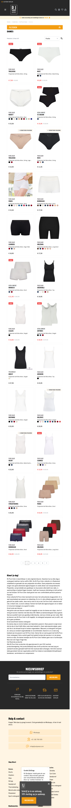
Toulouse (12, 71)
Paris (39, 504)
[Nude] (50, 248)
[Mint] (26, 119)
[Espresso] (21, 119)
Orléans (40, 547)
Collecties (15, 22)
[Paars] (43, 465)
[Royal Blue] (31, 119)
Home (8, 22)
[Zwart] (38, 75)
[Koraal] (60, 421)
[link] (23, 563)
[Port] (52, 205)
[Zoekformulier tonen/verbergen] (56, 10)
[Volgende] (46, 563)
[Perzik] (55, 205)
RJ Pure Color (23, 22)
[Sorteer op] (51, 38)
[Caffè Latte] (29, 119)
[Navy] (9, 119)
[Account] (59, 10)
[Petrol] (21, 205)
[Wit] (40, 292)
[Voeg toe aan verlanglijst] (62, 9)
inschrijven (53, 677)
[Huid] (38, 465)
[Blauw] (19, 205)
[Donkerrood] (24, 119)
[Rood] (24, 205)
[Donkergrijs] (29, 205)
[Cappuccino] (19, 119)
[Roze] (14, 205)
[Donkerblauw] (40, 75)
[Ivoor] (14, 119)
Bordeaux (12, 547)
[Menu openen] (5, 9)
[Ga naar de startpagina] (14, 9)
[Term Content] (49, 17)
